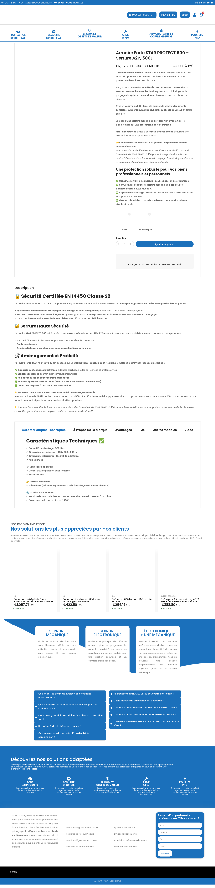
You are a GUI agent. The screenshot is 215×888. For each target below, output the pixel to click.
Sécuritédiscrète (69, 787)
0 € (14, 596)
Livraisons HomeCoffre (126, 837)
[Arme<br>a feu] (125, 31)
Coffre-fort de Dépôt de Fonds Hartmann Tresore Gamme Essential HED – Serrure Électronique (33, 602)
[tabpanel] (107, 470)
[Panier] (201, 15)
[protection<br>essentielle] (18, 31)
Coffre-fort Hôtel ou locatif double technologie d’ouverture (81, 600)
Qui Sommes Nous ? (124, 830)
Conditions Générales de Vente (130, 843)
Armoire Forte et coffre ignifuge (161, 35)
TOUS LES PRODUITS (30, 787)
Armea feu (125, 36)
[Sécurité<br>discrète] (68, 780)
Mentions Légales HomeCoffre (82, 830)
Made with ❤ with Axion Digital (107, 884)
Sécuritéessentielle (53, 36)
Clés (124, 229)
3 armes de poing (168, 596)
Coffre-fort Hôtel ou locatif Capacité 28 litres (131, 600)
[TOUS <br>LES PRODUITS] (30, 780)
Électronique (144, 229)
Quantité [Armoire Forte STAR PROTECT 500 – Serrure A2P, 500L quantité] (121, 238)
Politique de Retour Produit (80, 837)
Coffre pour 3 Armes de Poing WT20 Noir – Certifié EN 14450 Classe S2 (180, 600)
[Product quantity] (125, 244)
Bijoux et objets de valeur (90, 35)
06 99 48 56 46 (204, 2)
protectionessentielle (18, 36)
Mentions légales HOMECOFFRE (81, 843)
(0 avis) (189, 65)
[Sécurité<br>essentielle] (53, 31)
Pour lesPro (197, 36)
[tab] (42, 430)
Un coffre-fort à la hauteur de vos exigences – (42, 2)
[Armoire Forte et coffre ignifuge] (161, 30)
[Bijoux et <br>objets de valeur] (89, 30)
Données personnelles (126, 850)
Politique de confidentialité (80, 850)
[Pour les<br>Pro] (197, 31)
